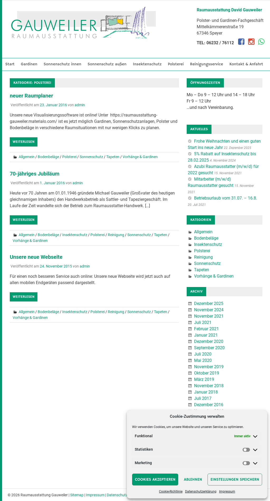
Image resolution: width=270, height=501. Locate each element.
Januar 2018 (206, 392)
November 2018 (209, 385)
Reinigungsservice (206, 64)
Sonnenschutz (91, 157)
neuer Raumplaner (31, 96)
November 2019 (209, 366)
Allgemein (27, 157)
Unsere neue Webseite (36, 257)
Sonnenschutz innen (62, 64)
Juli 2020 (202, 354)
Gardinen (29, 64)
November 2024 (209, 309)
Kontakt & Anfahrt (246, 64)
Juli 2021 (202, 322)
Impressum (227, 491)
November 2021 (209, 316)
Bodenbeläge (48, 157)
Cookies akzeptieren (155, 479)
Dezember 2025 (208, 303)
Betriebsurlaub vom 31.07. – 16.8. (225, 198)
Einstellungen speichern (234, 479)
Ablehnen (193, 479)
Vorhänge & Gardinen (140, 157)
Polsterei (176, 64)
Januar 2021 (206, 335)
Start (10, 64)
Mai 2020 (203, 360)
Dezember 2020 (208, 341)
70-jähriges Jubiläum (34, 174)
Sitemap (77, 495)
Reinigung (116, 235)
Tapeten (112, 157)
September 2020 (209, 347)
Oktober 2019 (206, 373)
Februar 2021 (206, 328)
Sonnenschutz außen (107, 64)
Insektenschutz (147, 64)
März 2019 (204, 379)
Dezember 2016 (208, 404)
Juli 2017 (202, 398)
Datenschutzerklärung (200, 491)
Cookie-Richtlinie (170, 491)
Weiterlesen (24, 141)
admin (80, 105)
